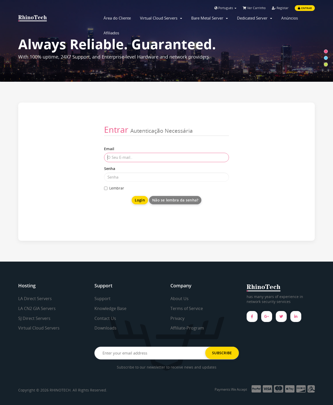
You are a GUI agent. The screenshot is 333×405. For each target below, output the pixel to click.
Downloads (105, 328)
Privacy (177, 318)
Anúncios (289, 18)
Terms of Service (186, 308)
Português (225, 8)
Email (109, 148)
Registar (280, 8)
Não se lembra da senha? (175, 200)
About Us (179, 298)
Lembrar (114, 188)
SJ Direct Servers (34, 318)
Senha (109, 168)
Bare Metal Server (209, 18)
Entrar (305, 8)
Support (102, 298)
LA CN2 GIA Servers (37, 308)
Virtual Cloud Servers (161, 18)
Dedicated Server (254, 18)
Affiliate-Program (187, 328)
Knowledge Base (110, 308)
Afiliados (111, 32)
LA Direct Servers (35, 298)
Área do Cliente (117, 18)
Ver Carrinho (254, 8)
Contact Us (105, 318)
